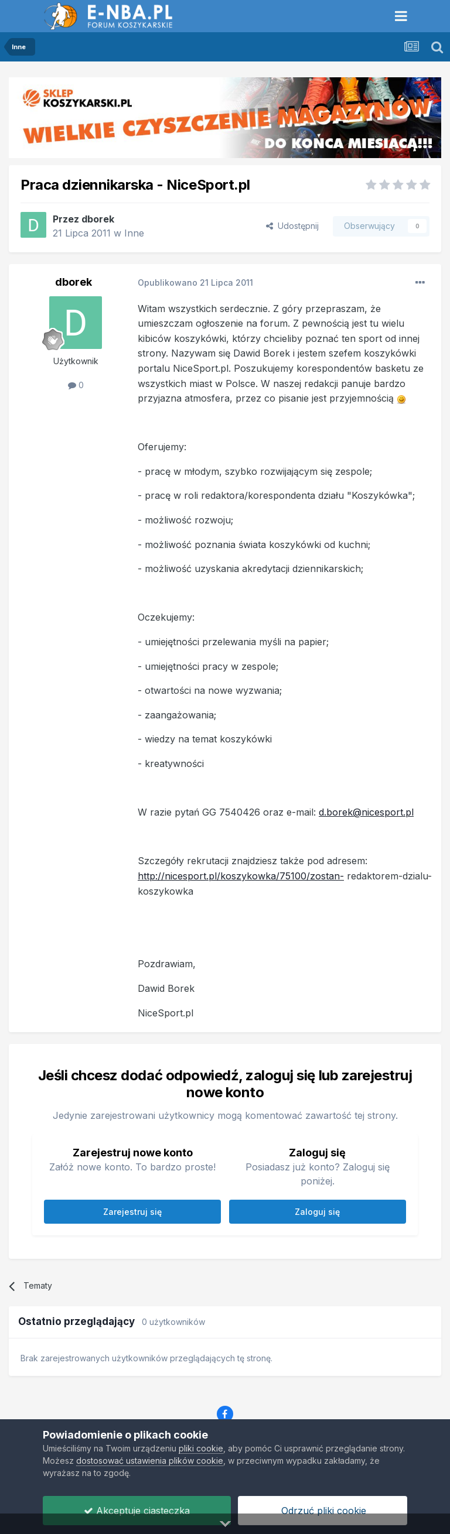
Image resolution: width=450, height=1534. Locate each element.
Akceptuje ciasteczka (137, 1510)
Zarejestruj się (132, 1212)
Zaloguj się (317, 1212)
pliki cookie (201, 1448)
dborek (97, 219)
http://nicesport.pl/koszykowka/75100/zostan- (241, 876)
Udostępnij (292, 226)
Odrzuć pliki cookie (322, 1510)
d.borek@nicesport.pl (366, 812)
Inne (134, 233)
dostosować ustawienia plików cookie (149, 1460)
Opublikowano (195, 282)
